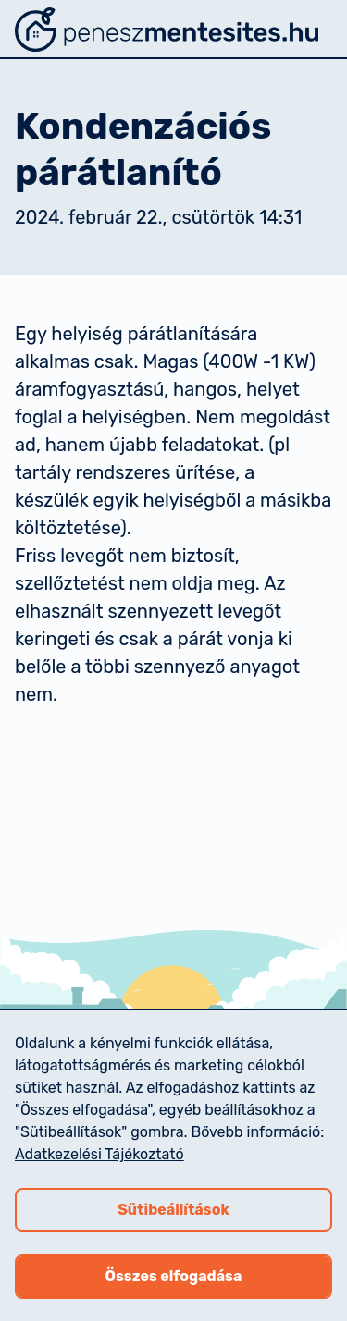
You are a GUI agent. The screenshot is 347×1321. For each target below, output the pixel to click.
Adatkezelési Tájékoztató (99, 1154)
